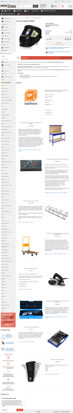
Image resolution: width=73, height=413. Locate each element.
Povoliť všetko (19, 409)
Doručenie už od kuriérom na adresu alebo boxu (58, 52)
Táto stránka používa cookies (9, 398)
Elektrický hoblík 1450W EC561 (25, 289)
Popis (18, 57)
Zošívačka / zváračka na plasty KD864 (26, 341)
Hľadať (35, 6)
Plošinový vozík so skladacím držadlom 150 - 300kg (55, 253)
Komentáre (24, 57)
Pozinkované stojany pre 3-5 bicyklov (26, 222)
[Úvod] (8, 6)
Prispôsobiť (4, 409)
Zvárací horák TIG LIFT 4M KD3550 (10, 343)
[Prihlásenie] (54, 6)
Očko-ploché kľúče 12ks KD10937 (52, 374)
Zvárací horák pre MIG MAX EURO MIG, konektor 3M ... (10, 349)
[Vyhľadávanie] (25, 6)
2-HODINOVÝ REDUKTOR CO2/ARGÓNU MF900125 (6, 336)
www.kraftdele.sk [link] (48, 114)
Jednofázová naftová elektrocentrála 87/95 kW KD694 (56, 192)
